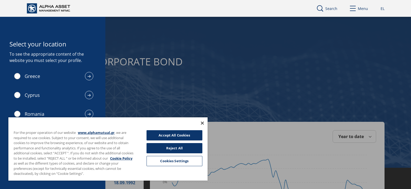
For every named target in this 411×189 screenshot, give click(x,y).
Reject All (174, 148)
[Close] (202, 123)
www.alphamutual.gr (96, 132)
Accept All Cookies (174, 135)
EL (383, 8)
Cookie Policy (121, 158)
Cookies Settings (174, 161)
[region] (108, 149)
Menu (359, 8)
